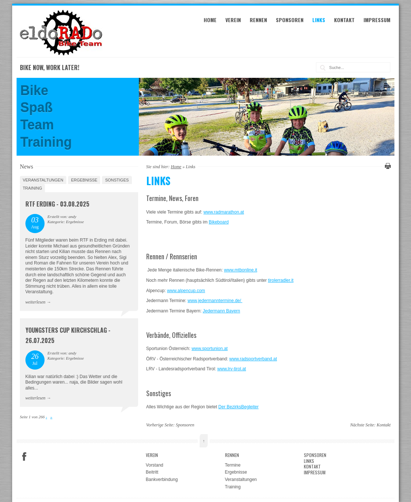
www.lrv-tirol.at (231, 368)
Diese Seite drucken (387, 166)
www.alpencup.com (186, 290)
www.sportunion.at (210, 348)
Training (32, 188)
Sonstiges (117, 180)
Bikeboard (219, 222)
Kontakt (344, 20)
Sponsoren (289, 20)
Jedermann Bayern (221, 311)
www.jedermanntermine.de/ (214, 300)
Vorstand (154, 465)
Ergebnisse (84, 180)
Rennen (258, 20)
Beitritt (152, 472)
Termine (233, 465)
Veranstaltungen (43, 180)
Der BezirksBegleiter (238, 406)
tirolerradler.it (281, 280)
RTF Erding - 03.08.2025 (57, 204)
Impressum (376, 20)
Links (318, 20)
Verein (233, 20)
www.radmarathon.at (223, 212)
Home (210, 20)
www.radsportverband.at (253, 358)
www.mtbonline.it (240, 270)
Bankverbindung (162, 479)
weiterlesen (35, 302)
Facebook (24, 456)
